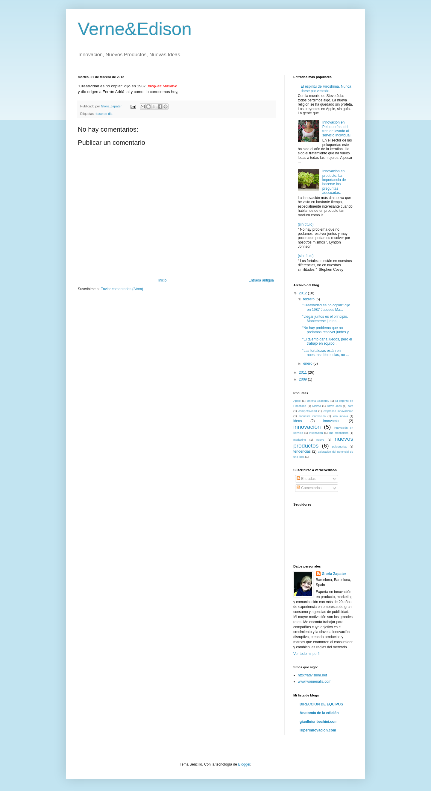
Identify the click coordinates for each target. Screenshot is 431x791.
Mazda (316, 405)
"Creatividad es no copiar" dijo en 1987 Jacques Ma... (326, 307)
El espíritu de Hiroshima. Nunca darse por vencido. (326, 88)
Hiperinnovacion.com (318, 730)
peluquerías (339, 446)
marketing (299, 439)
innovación (307, 427)
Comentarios (309, 488)
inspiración (316, 432)
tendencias (302, 451)
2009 (303, 379)
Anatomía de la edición (319, 713)
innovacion (331, 421)
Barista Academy (318, 400)
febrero (309, 299)
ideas (297, 421)
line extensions (338, 432)
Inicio (162, 280)
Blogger (244, 764)
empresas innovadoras (338, 411)
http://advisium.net (312, 675)
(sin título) (306, 224)
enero (308, 363)
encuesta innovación (312, 416)
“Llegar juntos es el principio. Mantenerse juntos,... (325, 318)
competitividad (307, 411)
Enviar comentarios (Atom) (122, 289)
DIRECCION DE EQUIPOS (321, 704)
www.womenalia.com (314, 681)
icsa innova (340, 416)
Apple (297, 400)
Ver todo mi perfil (306, 654)
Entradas (306, 479)
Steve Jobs (334, 405)
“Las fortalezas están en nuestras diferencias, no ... (325, 353)
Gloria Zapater (334, 574)
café (350, 405)
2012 (303, 293)
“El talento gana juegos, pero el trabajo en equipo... (327, 341)
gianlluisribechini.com (319, 721)
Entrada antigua (261, 280)
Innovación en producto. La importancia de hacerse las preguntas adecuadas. (334, 182)
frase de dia (103, 113)
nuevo (320, 439)
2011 (303, 372)
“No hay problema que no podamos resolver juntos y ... (327, 330)
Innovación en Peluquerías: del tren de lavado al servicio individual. (336, 128)
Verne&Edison (135, 29)
